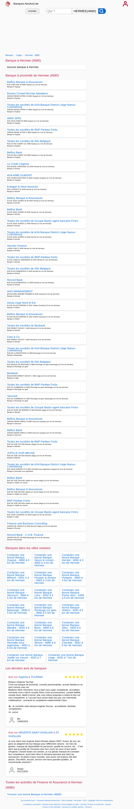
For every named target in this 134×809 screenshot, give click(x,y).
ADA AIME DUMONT (19, 175)
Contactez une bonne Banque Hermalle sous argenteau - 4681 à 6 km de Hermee (18, 642)
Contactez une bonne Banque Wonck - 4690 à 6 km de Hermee (45, 641)
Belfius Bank (14, 152)
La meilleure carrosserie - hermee (35, 804)
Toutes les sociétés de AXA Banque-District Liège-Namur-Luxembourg (41, 106)
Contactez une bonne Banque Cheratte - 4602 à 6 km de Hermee (72, 641)
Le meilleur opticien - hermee (80, 807)
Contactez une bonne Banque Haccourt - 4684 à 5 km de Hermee (18, 594)
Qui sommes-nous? (28, 800)
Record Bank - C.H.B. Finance (25, 535)
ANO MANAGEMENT (20, 291)
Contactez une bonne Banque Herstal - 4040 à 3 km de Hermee (72, 558)
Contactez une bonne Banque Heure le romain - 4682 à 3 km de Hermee (44, 560)
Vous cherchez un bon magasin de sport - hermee (67, 804)
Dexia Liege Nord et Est (21, 303)
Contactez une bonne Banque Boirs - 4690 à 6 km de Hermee (44, 626)
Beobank (12, 373)
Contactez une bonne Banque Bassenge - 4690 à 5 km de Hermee (18, 608)
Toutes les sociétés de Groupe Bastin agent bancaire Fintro (42, 221)
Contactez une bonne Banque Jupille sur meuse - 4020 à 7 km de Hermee (25, 658)
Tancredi (12, 396)
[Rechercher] (102, 11)
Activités (32, 11)
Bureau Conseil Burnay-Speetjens (27, 93)
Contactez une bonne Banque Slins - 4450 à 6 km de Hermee (71, 626)
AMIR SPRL (14, 118)
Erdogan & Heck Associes (22, 187)
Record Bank (15, 280)
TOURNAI (37, 677)
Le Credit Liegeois (18, 164)
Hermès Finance (17, 246)
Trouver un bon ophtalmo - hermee (55, 807)
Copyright (91, 800)
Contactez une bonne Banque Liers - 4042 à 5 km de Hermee (43, 594)
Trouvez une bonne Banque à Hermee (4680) (34, 794)
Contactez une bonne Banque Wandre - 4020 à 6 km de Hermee (18, 626)
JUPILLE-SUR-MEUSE (21, 453)
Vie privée (77, 800)
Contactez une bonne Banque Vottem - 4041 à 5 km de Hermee (72, 608)
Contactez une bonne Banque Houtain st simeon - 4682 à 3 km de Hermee (45, 577)
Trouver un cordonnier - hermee (99, 804)
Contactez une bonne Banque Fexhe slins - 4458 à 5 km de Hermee (73, 594)
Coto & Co (13, 337)
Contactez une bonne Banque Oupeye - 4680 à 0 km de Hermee (18, 558)
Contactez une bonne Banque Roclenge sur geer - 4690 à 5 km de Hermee (45, 610)
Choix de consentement (104, 800)
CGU (84, 800)
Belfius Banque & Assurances (25, 82)
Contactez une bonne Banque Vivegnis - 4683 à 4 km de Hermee (72, 576)
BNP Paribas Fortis (18, 501)
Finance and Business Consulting (27, 523)
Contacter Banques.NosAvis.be (48, 800)
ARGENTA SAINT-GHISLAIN (36, 732)
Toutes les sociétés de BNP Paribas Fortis (32, 130)
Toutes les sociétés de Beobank (26, 325)
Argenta (23, 677)
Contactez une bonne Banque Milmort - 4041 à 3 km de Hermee (18, 576)
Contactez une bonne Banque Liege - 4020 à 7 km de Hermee (66, 658)
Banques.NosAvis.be (25, 3)
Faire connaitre (66, 800)
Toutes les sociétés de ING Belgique (29, 141)
